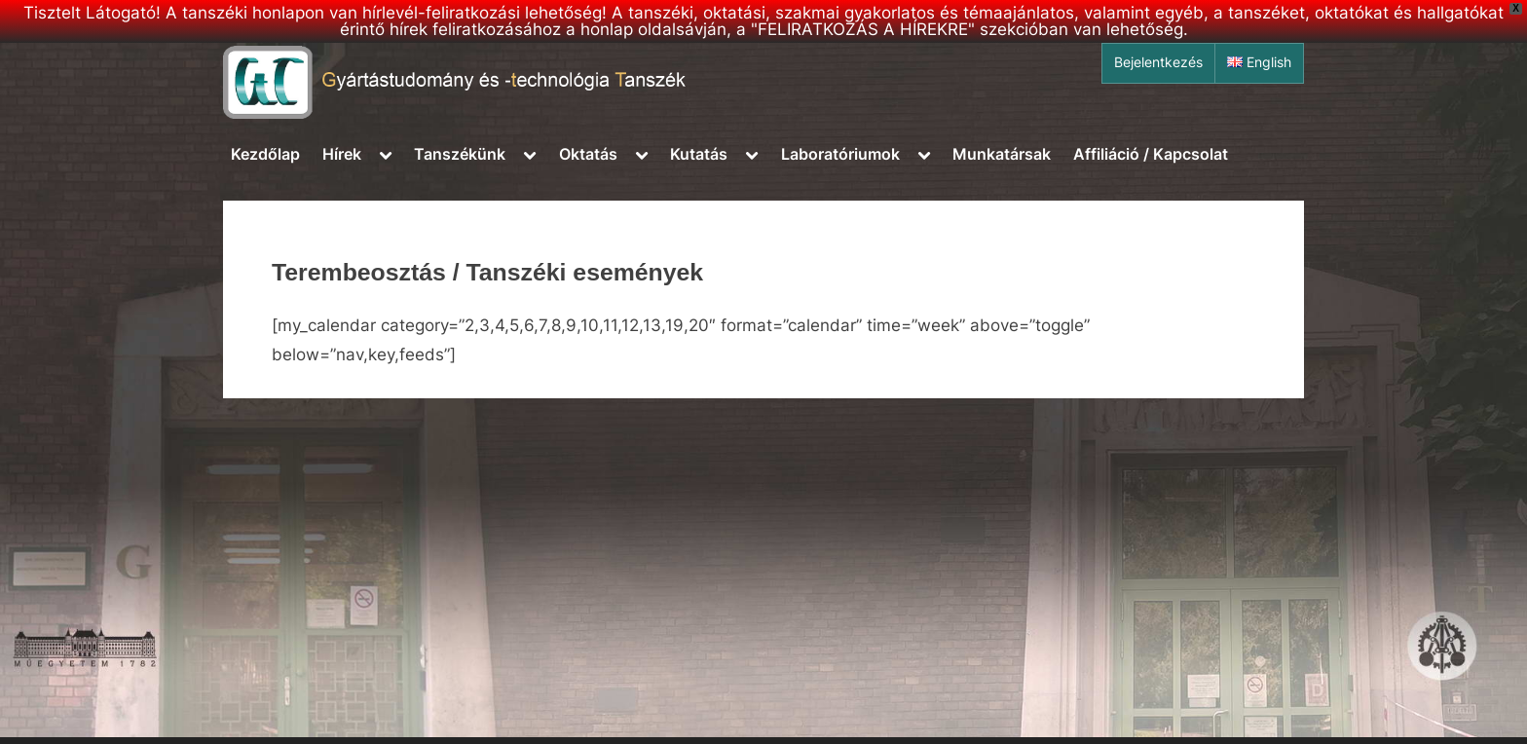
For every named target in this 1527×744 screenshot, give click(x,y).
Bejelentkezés (1158, 62)
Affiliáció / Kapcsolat (1150, 154)
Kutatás (698, 154)
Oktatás (588, 154)
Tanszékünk (459, 154)
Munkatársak (1001, 154)
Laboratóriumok (840, 154)
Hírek (341, 154)
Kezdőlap (265, 154)
